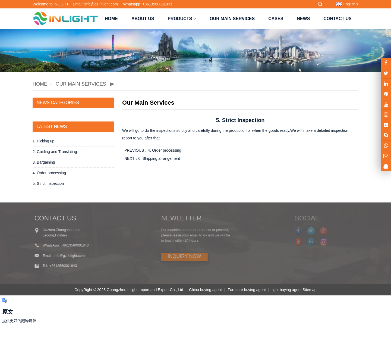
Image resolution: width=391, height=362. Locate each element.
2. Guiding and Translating (55, 151)
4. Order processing (49, 173)
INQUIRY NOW (171, 256)
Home (111, 18)
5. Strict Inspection (48, 183)
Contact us (337, 18)
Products (182, 19)
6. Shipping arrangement (159, 158)
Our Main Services (232, 18)
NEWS (303, 18)
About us (142, 18)
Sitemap (309, 290)
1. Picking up (43, 141)
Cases (275, 18)
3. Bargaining (44, 162)
